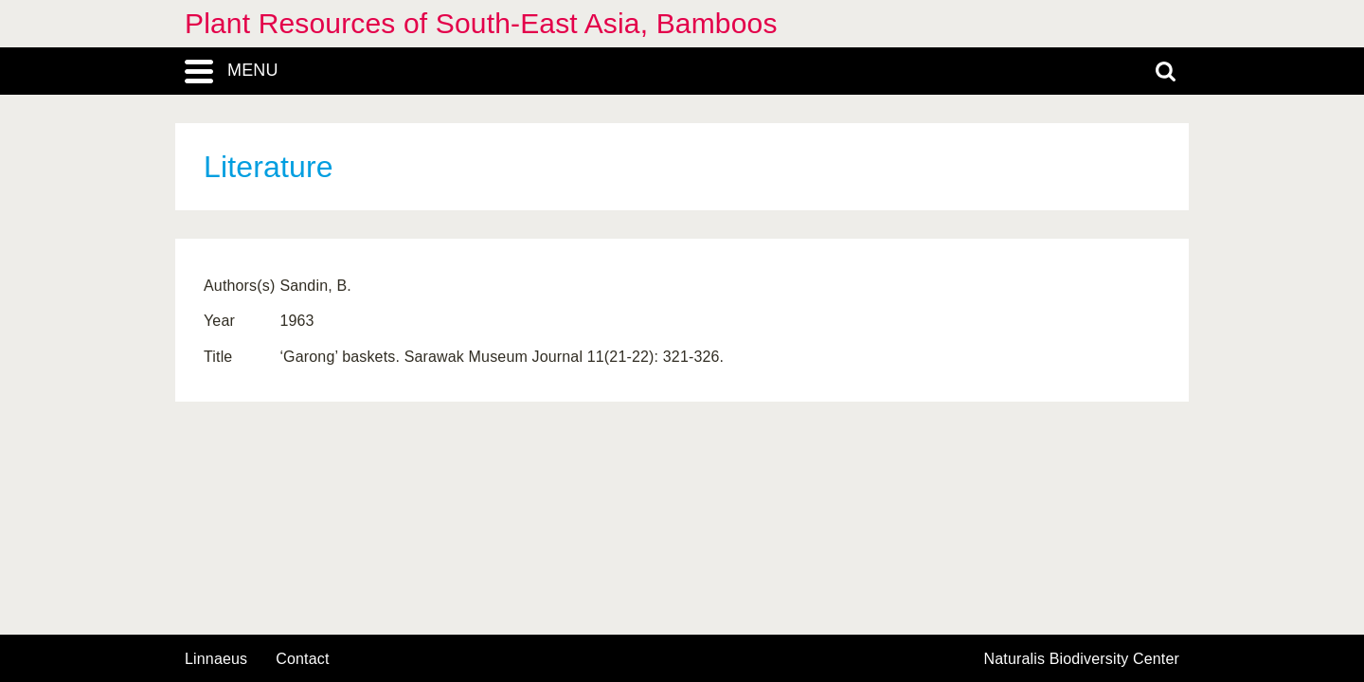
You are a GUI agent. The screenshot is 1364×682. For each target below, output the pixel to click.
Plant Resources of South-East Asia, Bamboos (481, 23)
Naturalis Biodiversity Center (1082, 659)
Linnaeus (216, 659)
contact (302, 659)
